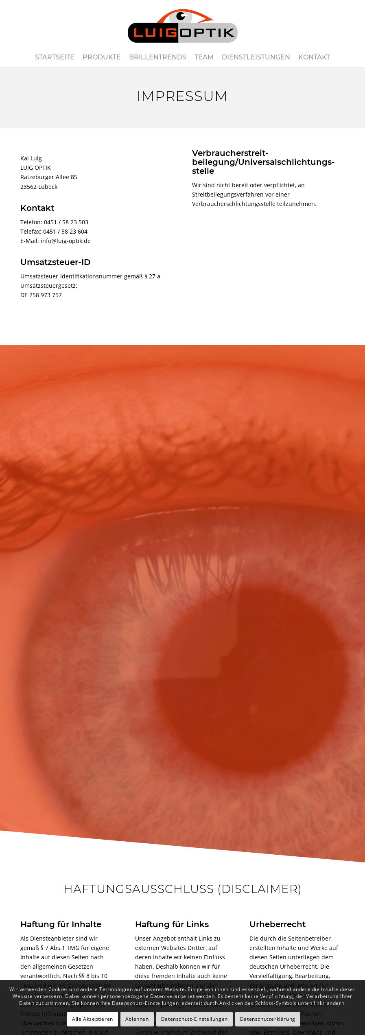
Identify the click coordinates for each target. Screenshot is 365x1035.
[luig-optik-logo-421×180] (182, 23)
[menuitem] (55, 57)
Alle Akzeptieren (92, 1018)
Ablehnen (137, 1018)
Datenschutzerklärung (267, 1018)
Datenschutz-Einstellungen (194, 1018)
